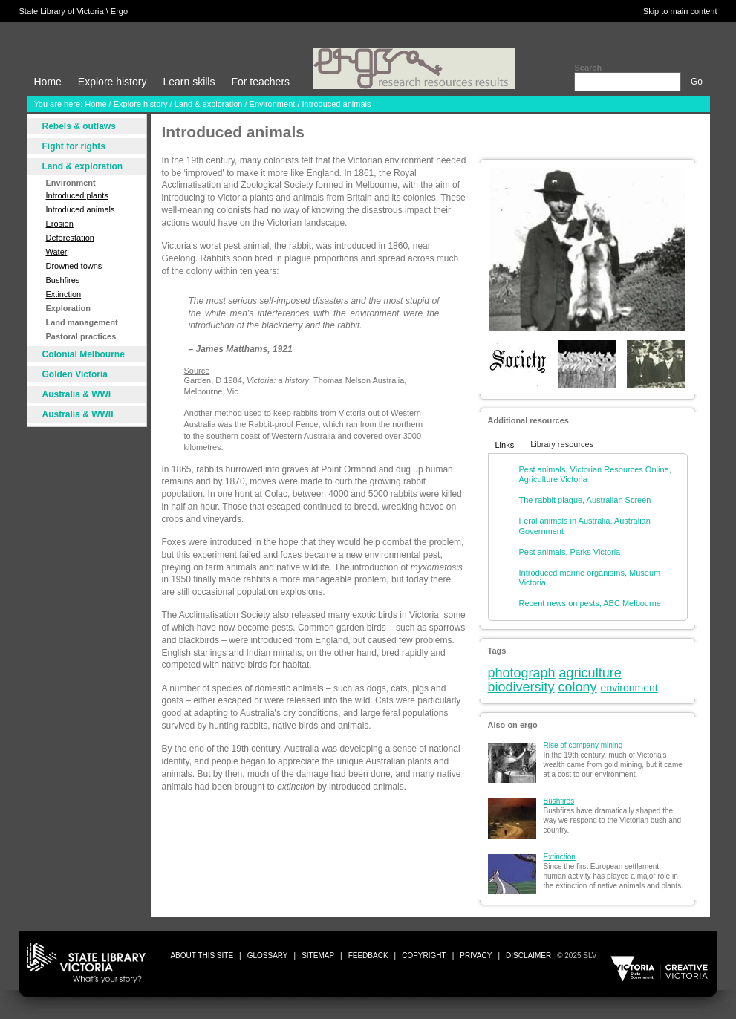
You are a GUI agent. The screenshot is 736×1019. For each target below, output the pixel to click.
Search (588, 67)
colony (577, 687)
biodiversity (521, 687)
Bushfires (63, 280)
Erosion (60, 223)
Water (57, 251)
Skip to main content (680, 11)
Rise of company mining (583, 745)
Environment (273, 104)
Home (48, 82)
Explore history (112, 82)
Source (197, 370)
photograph (522, 672)
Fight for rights (73, 146)
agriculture (590, 672)
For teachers (260, 82)
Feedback (368, 955)
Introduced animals (80, 209)
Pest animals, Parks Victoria (570, 551)
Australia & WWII (78, 414)
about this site (201, 955)
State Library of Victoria (61, 11)
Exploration (68, 308)
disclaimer (528, 955)
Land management (82, 322)
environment (629, 688)
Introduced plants (77, 195)
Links (505, 444)
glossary (267, 955)
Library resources (561, 444)
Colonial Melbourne (83, 354)
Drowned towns (74, 265)
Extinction (64, 294)
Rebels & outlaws (79, 126)
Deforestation (70, 237)
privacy (476, 955)
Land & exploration (209, 104)
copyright (424, 955)
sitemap (318, 955)
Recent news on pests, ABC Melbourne (590, 603)
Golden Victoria (75, 374)
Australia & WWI (76, 394)
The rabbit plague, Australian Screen (585, 499)
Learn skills (189, 82)
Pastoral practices (81, 336)
